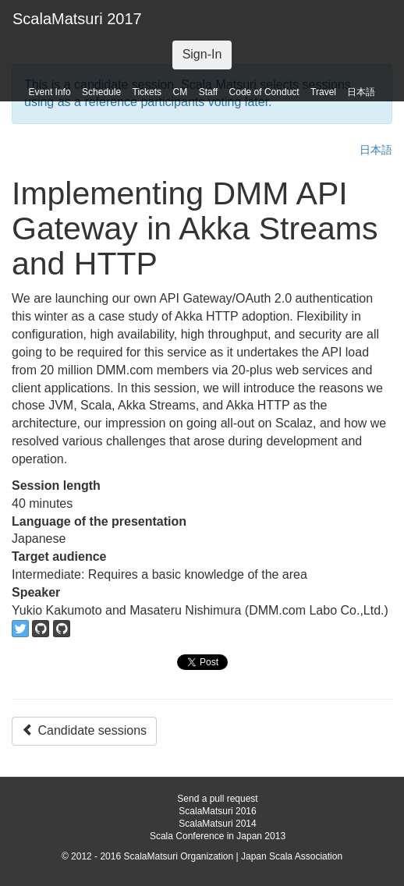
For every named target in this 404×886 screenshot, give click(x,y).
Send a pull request (217, 798)
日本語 (361, 92)
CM (180, 92)
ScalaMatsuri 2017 (77, 18)
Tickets (147, 92)
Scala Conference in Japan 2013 (217, 836)
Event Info (50, 92)
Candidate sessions (84, 730)
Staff (208, 92)
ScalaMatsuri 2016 (217, 811)
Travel (323, 92)
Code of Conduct (264, 92)
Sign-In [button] (202, 54)
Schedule (101, 92)
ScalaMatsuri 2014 (217, 823)
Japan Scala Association (291, 856)
